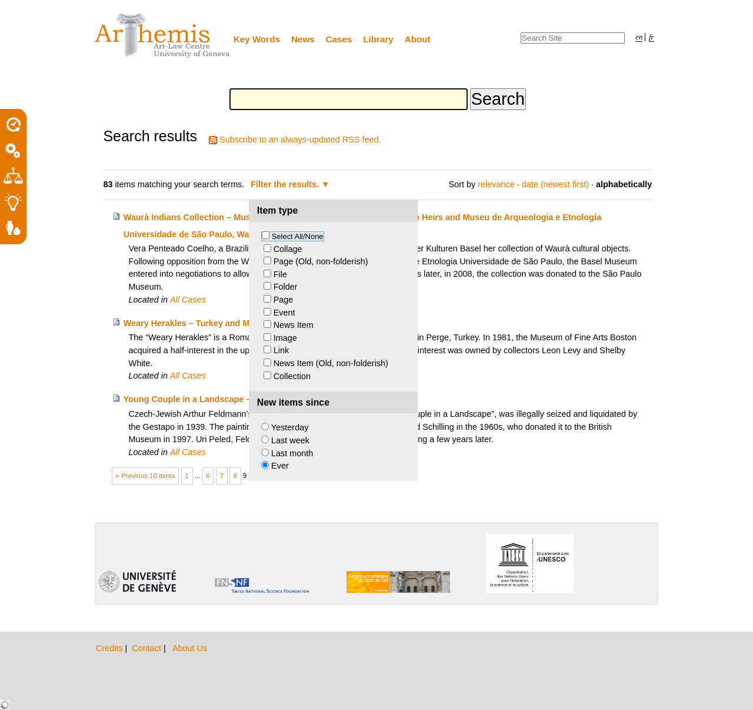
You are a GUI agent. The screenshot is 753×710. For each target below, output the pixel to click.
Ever (280, 465)
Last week (290, 440)
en (638, 37)
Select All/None (298, 236)
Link (281, 350)
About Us (189, 648)
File (280, 274)
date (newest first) (555, 184)
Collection (292, 376)
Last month (292, 453)
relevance (496, 184)
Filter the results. (286, 184)
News (303, 39)
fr (651, 37)
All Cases (188, 299)
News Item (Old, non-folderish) (331, 363)
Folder (286, 286)
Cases (339, 39)
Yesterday (289, 427)
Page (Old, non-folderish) (321, 261)
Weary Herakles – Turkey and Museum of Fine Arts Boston (241, 323)
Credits (110, 648)
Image (285, 338)
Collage (288, 249)
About (418, 39)
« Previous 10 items (145, 475)
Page (284, 299)
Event (284, 312)
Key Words (257, 39)
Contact (148, 648)
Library (378, 39)
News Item (294, 325)
